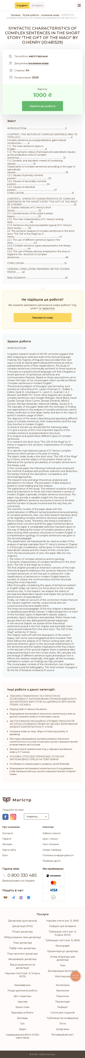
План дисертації (22, 942)
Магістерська (62, 976)
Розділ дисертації (22, 931)
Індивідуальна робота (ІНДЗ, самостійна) (22, 1036)
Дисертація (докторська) (22, 920)
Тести (62, 1023)
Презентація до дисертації (62, 951)
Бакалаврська (22, 985)
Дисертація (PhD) (22, 926)
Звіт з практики (22, 996)
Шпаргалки (62, 1029)
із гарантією (47, 308)
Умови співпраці (52, 849)
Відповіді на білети (22, 1012)
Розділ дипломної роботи (22, 990)
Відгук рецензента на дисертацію (22, 966)
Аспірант (37, 5)
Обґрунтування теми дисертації (22, 937)
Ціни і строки (50, 838)
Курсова (22, 1001)
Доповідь (22, 1018)
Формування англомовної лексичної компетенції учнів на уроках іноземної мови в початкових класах (42, 715)
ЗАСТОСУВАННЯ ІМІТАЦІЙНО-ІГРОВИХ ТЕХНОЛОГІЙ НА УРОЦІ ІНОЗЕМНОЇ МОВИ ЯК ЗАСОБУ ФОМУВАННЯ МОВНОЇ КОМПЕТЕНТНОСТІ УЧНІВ (44, 724)
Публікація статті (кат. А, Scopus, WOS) (62, 933)
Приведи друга (51, 860)
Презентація (62, 1001)
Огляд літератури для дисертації (62, 958)
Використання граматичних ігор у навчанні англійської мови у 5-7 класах (41, 750)
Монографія (62, 945)
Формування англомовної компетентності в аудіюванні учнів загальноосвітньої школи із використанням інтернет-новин (43, 771)
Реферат (62, 1007)
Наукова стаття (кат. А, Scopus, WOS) (22, 975)
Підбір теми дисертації (22, 948)
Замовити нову (42, 317)
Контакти (7, 833)
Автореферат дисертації (22, 959)
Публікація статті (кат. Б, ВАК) (62, 940)
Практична (62, 996)
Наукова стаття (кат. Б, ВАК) (62, 920)
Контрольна (62, 985)
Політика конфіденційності (58, 855)
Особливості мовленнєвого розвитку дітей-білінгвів (39, 763)
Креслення (62, 990)
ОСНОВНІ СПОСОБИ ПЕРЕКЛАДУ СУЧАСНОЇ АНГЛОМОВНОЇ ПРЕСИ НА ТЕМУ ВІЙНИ (37, 758)
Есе (22, 1023)
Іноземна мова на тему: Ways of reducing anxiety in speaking (39, 733)
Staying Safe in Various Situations (28, 709)
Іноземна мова (38, 63)
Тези (62, 965)
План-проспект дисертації (22, 953)
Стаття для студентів (62, 1012)
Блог (5, 855)
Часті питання (51, 844)
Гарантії (6, 838)
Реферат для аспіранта (62, 926)
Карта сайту (9, 849)
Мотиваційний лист (62, 1034)
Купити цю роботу (42, 106)
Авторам (7, 844)
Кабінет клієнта (51, 833)
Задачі (22, 1029)
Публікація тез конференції (62, 1018)
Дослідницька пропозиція (62, 970)
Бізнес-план (22, 1007)
